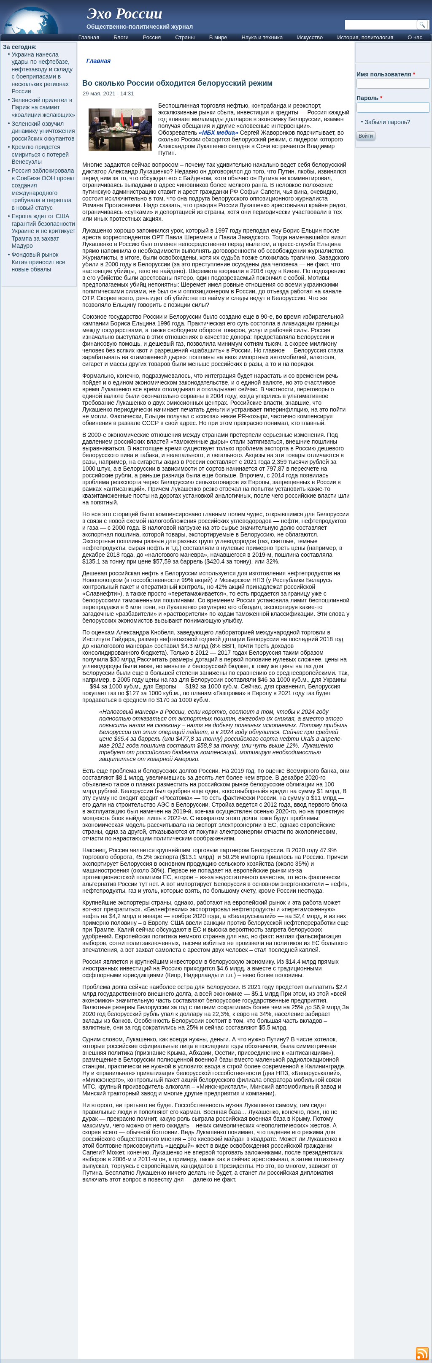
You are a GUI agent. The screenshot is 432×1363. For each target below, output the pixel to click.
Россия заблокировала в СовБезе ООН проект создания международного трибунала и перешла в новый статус (44, 189)
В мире (218, 37)
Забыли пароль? (387, 122)
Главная (88, 37)
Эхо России (124, 13)
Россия (152, 37)
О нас (415, 37)
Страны (184, 37)
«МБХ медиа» (218, 132)
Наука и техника (262, 37)
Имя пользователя (385, 74)
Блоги (120, 37)
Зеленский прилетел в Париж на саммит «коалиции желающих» (43, 107)
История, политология (365, 37)
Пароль (369, 98)
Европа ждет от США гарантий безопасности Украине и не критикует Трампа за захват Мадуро (44, 231)
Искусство (310, 37)
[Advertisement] (216, 1275)
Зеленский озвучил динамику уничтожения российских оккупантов (43, 131)
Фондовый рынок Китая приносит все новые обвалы (38, 262)
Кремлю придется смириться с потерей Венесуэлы (40, 154)
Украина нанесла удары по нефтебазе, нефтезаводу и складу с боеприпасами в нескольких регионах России (42, 73)
